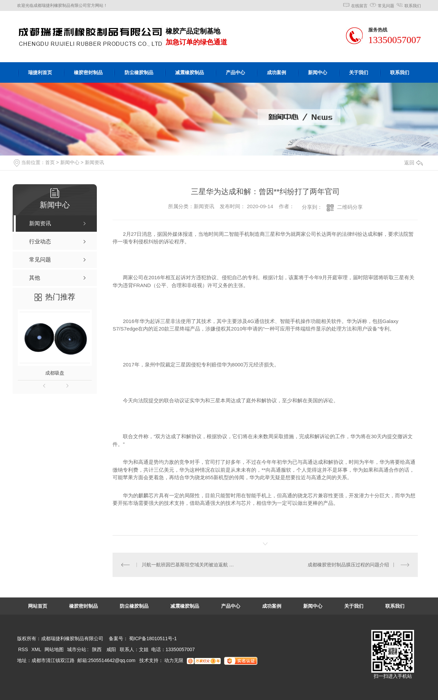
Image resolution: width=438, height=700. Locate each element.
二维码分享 (350, 207)
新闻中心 (317, 72)
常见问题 (386, 5)
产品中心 (235, 72)
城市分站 (76, 649)
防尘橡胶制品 (139, 72)
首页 (50, 162)
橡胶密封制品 (88, 72)
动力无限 (173, 660)
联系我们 (412, 5)
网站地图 (54, 649)
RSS (23, 649)
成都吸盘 (54, 373)
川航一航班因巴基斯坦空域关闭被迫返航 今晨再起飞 (189, 564)
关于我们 (358, 72)
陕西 (97, 649)
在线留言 (359, 5)
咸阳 (111, 649)
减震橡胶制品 (189, 72)
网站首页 (37, 606)
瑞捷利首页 (40, 72)
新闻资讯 (94, 162)
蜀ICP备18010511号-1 (153, 638)
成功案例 (276, 72)
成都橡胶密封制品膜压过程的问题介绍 (348, 564)
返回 (413, 162)
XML (36, 649)
